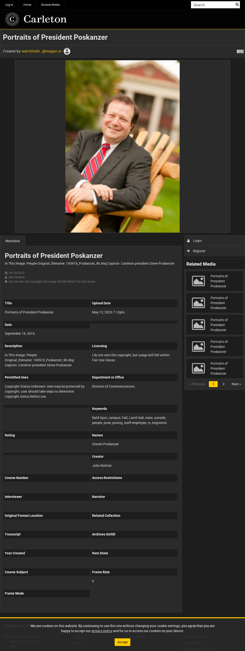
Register (196, 251)
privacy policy (101, 631)
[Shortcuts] (240, 50)
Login (194, 240)
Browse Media (50, 4)
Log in (9, 4)
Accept (122, 642)
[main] (122, 323)
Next (236, 384)
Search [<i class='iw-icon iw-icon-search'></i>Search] (237, 4)
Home (27, 4)
